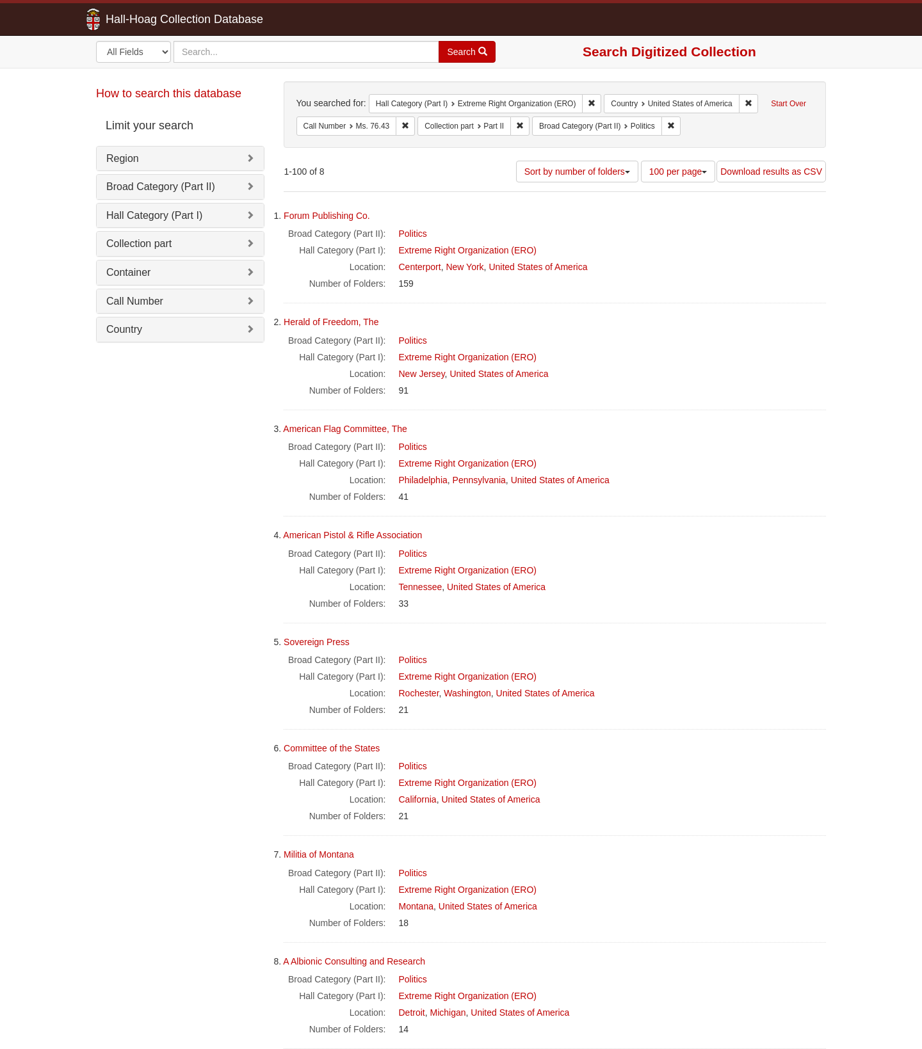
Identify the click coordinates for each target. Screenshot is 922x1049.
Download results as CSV (771, 171)
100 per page (678, 171)
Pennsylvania (479, 480)
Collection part (139, 243)
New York (464, 267)
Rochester (419, 693)
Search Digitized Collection (669, 51)
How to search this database (168, 93)
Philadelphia (423, 480)
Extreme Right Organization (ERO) (468, 250)
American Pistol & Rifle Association (352, 535)
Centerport (420, 267)
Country (124, 329)
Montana (416, 906)
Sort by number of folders (577, 171)
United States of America (538, 267)
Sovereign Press (317, 642)
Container (128, 272)
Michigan (448, 1012)
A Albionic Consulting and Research (354, 961)
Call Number (134, 301)
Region (122, 158)
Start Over (788, 103)
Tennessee (420, 587)
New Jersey (422, 374)
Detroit (412, 1012)
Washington (467, 693)
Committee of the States (332, 748)
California (418, 799)
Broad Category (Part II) (160, 186)
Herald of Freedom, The (331, 322)
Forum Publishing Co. (327, 216)
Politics (413, 233)
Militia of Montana (319, 854)
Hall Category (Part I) (154, 215)
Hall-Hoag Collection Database (144, 19)
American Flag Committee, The (345, 429)
